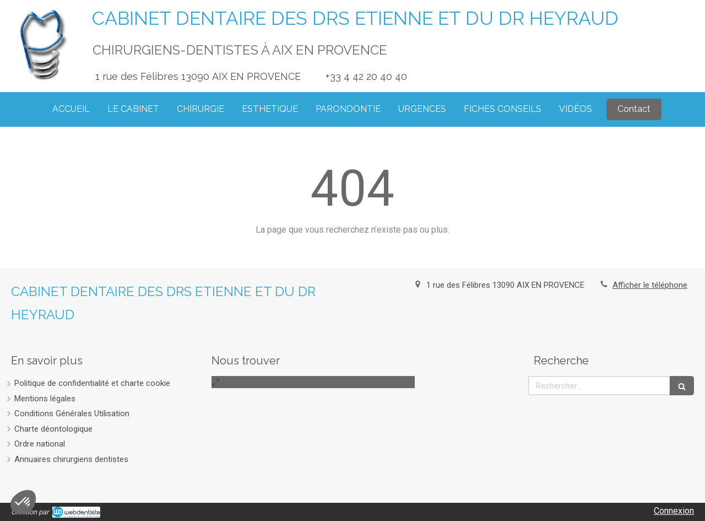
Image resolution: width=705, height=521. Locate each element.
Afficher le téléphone (649, 285)
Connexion (674, 511)
